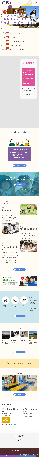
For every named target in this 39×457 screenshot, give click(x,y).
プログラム (27, 444)
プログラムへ (19, 269)
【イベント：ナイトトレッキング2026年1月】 (5, 344)
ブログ (35, 444)
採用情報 (11, 450)
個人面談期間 (13, 340)
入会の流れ (26, 189)
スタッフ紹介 (19, 189)
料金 (23, 189)
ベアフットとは (14, 189)
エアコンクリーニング (24, 341)
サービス (22, 444)
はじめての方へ (20, 184)
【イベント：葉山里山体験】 (33, 343)
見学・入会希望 (5, 420)
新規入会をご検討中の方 (8, 444)
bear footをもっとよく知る (20, 165)
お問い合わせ (17, 450)
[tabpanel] (16, 41)
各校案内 (19, 394)
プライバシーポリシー (25, 450)
